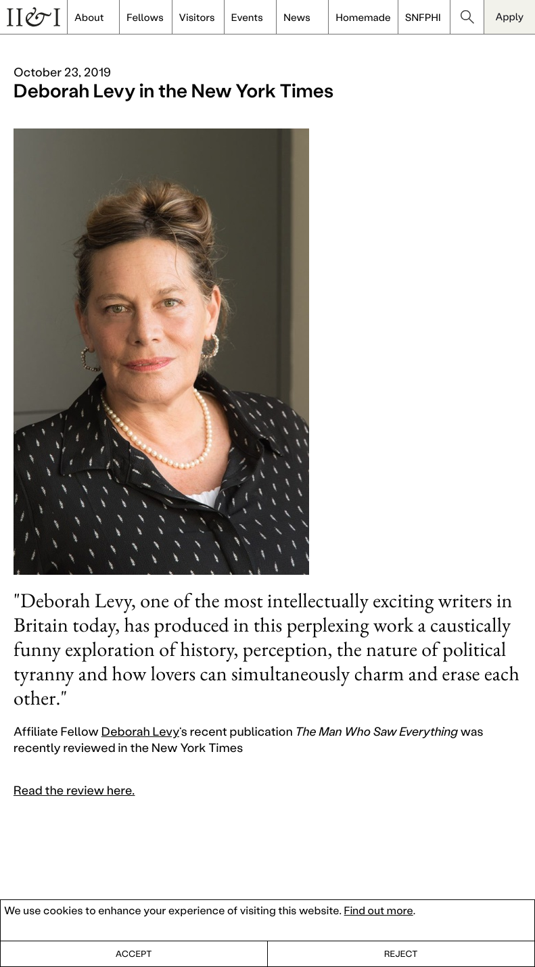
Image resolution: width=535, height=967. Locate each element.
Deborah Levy (140, 731)
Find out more (378, 910)
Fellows (145, 17)
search (467, 17)
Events (247, 17)
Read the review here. (74, 790)
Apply (510, 16)
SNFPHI (423, 17)
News (296, 17)
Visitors (197, 17)
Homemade (362, 17)
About (89, 17)
